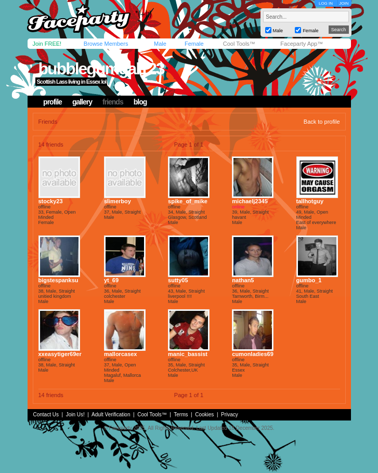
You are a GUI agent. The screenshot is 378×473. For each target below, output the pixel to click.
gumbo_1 (309, 280)
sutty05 (178, 280)
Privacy (229, 414)
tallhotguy (310, 201)
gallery (82, 102)
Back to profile (322, 122)
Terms (181, 414)
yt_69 (111, 280)
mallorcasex (120, 354)
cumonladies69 (252, 354)
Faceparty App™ (301, 44)
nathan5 (243, 280)
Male (160, 44)
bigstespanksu (58, 280)
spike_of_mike (187, 201)
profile (52, 102)
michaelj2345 (250, 201)
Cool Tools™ (239, 44)
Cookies (204, 414)
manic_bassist (187, 354)
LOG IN (326, 3)
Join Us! (75, 414)
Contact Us (46, 414)
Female (194, 44)
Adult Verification (111, 414)
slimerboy (117, 201)
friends (112, 102)
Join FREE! (47, 44)
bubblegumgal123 (101, 68)
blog (140, 102)
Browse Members (106, 44)
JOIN (343, 3)
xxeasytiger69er (60, 354)
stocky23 (50, 201)
